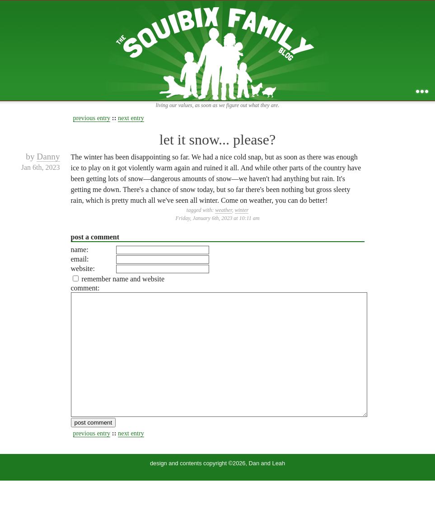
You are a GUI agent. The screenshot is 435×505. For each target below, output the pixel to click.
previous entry (92, 118)
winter (242, 210)
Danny (48, 156)
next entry (131, 118)
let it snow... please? (217, 139)
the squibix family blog (217, 50)
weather (223, 210)
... (422, 91)
